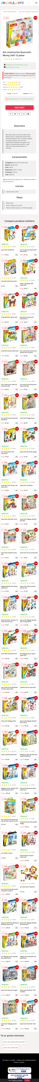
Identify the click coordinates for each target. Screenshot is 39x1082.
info (16, 254)
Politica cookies (19, 1062)
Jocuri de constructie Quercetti (28, 11)
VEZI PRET (20, 107)
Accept (27, 1080)
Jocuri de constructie (10, 1048)
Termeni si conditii (8, 1060)
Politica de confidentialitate (26, 1060)
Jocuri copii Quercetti (10, 11)
